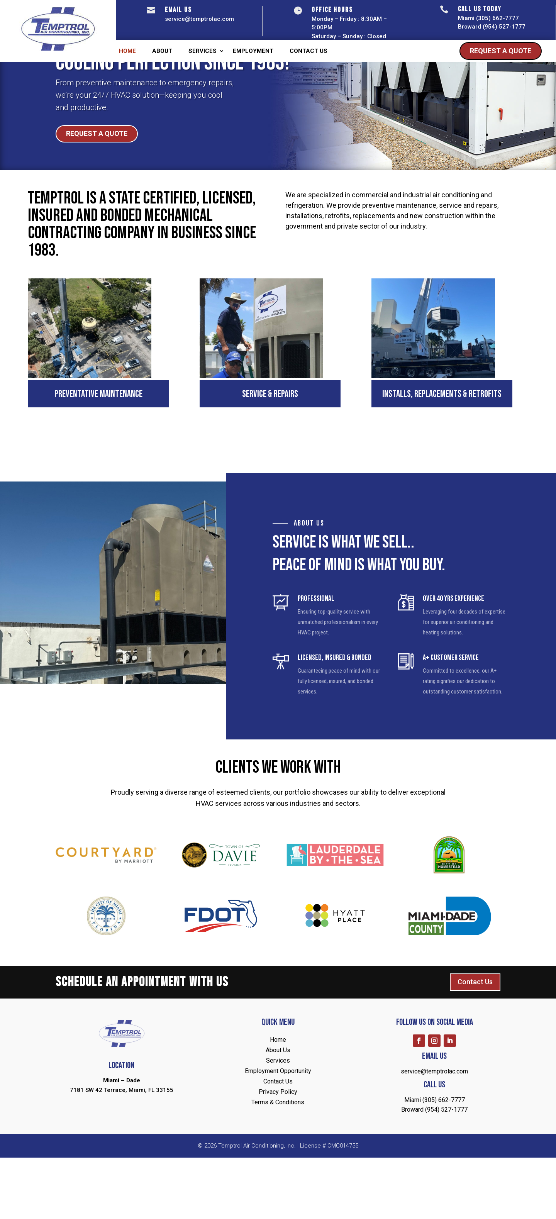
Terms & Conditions (277, 1164)
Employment (253, 51)
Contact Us (308, 51)
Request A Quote (500, 51)
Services (202, 51)
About (162, 51)
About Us (278, 1112)
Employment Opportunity (278, 1132)
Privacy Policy (278, 1153)
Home (127, 51)
